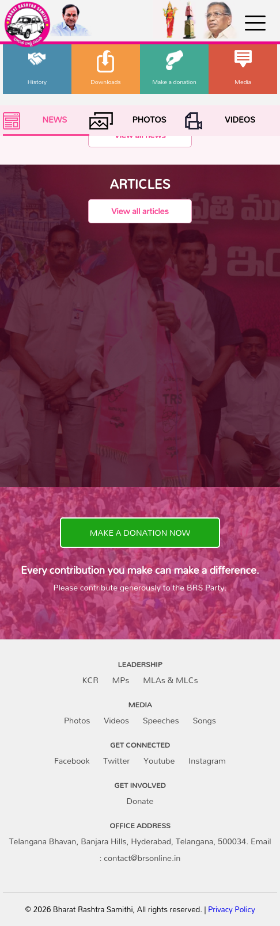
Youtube (159, 760)
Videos (116, 720)
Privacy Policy (231, 909)
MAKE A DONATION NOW (140, 532)
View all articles (139, 211)
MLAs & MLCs (170, 680)
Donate (140, 800)
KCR (90, 680)
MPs (121, 680)
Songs (204, 720)
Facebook (71, 760)
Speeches (161, 720)
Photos (77, 720)
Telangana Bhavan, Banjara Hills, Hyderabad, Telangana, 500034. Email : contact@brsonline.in (140, 849)
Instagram (207, 760)
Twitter (116, 760)
